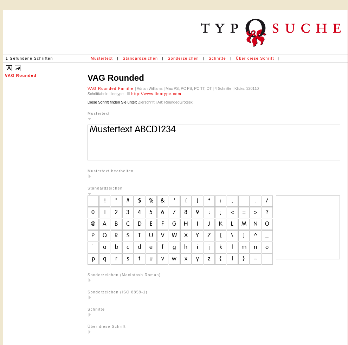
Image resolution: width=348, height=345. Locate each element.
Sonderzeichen (183, 58)
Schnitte (217, 58)
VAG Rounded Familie (111, 88)
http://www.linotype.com (156, 94)
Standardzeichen (140, 58)
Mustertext (102, 58)
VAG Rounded (21, 75)
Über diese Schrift (255, 58)
